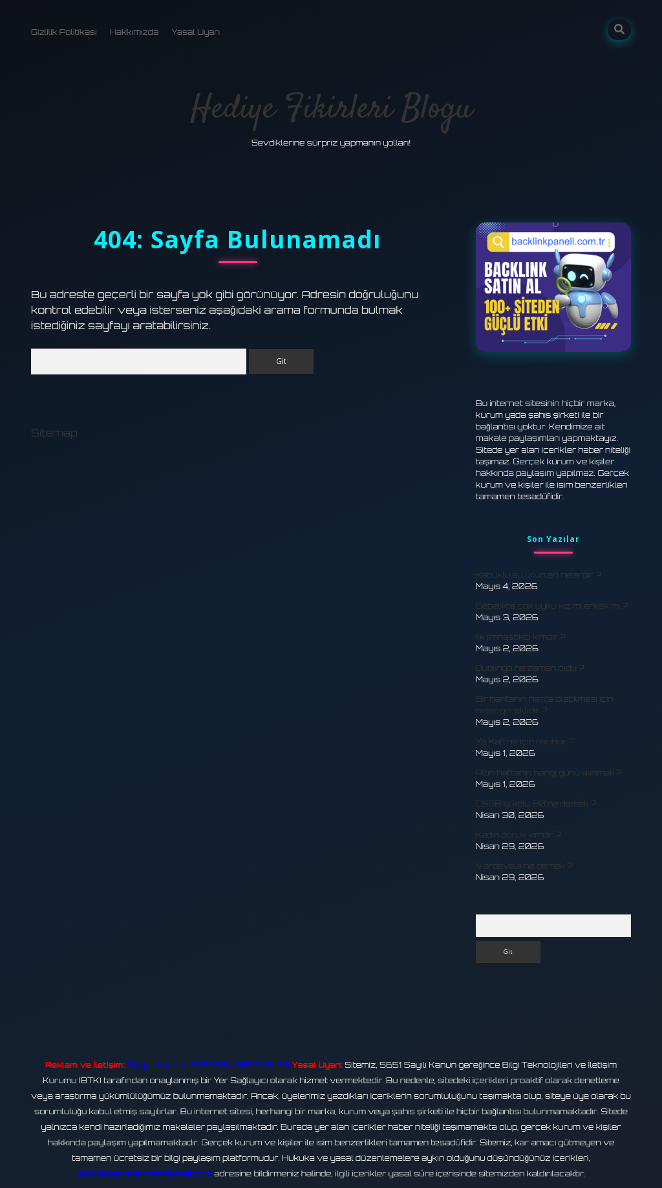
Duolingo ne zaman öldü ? (530, 668)
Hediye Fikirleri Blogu (331, 109)
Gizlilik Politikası (64, 32)
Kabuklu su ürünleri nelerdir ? (538, 574)
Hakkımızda (134, 32)
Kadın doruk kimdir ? (518, 834)
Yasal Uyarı (195, 32)
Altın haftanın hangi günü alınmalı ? (548, 772)
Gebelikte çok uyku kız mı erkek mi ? (552, 605)
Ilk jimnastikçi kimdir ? (520, 637)
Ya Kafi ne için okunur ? (525, 741)
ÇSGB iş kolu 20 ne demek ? (536, 803)
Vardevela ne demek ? (524, 865)
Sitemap (54, 432)
